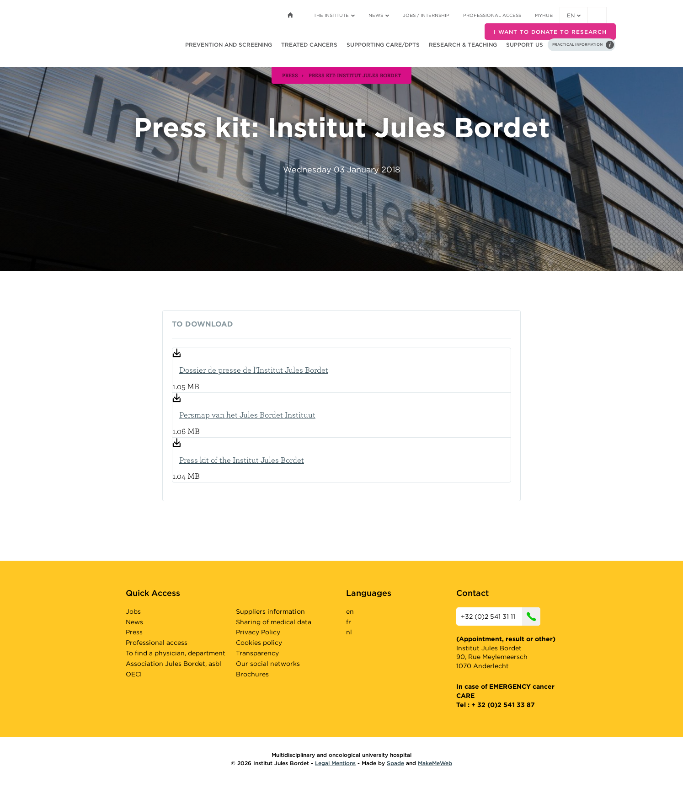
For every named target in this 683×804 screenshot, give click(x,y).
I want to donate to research (550, 31)
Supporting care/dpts (383, 44)
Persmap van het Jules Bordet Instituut (247, 414)
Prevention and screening (228, 44)
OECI (134, 674)
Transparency (257, 653)
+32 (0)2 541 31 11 (500, 616)
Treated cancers (309, 44)
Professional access (492, 15)
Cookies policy (259, 642)
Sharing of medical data (273, 622)
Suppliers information (270, 611)
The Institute (334, 15)
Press (134, 632)
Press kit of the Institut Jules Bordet (241, 460)
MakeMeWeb (435, 763)
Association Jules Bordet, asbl (173, 663)
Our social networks (268, 663)
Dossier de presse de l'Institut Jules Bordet (253, 370)
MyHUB (544, 15)
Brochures (252, 674)
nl (349, 632)
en (574, 15)
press (290, 75)
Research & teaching (463, 44)
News (378, 15)
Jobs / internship (426, 15)
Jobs (133, 611)
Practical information (577, 44)
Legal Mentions (335, 763)
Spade (395, 763)
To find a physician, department (175, 653)
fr (348, 622)
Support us (524, 44)
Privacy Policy (258, 632)
